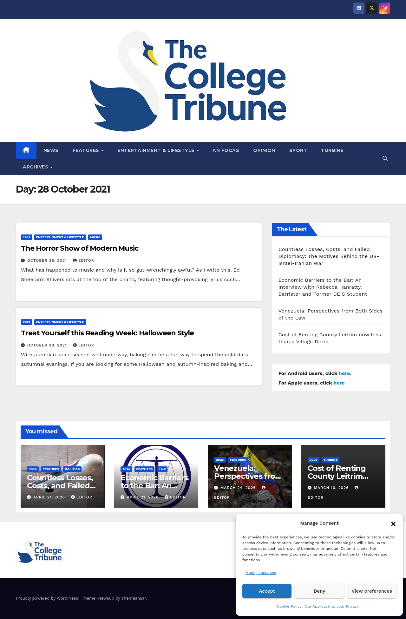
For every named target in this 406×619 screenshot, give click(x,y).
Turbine (332, 150)
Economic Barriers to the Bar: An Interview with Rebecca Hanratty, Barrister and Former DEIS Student (322, 287)
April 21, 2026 (50, 497)
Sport (298, 150)
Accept (267, 591)
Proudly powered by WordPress (48, 598)
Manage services (261, 572)
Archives (36, 167)
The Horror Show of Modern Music (79, 248)
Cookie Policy (289, 606)
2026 (33, 469)
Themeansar (133, 598)
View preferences (372, 591)
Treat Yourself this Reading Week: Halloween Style (107, 333)
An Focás (226, 150)
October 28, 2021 (48, 260)
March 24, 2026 (239, 487)
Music (95, 237)
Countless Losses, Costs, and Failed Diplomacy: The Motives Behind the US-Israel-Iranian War (328, 256)
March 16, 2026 (332, 487)
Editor (83, 260)
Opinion (264, 150)
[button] (393, 523)
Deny (319, 591)
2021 (26, 237)
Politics (72, 469)
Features (87, 150)
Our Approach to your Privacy (331, 606)
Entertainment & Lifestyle (156, 150)
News (51, 150)
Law (162, 469)
